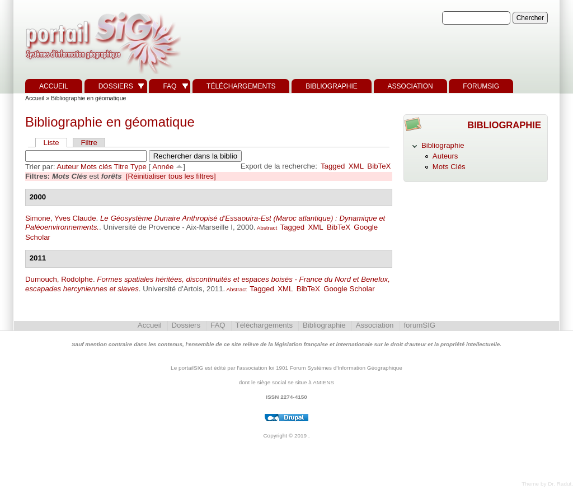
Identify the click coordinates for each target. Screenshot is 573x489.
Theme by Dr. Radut (546, 484)
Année (162, 166)
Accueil (53, 86)
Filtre (89, 142)
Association (410, 86)
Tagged (333, 166)
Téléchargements (240, 86)
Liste (51, 142)
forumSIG (481, 86)
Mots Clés (449, 166)
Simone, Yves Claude (60, 218)
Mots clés (96, 166)
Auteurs (445, 156)
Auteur (67, 166)
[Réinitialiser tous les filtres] (171, 176)
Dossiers (115, 86)
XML (356, 166)
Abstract (266, 228)
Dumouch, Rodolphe (59, 279)
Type (138, 166)
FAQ (169, 86)
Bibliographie (332, 86)
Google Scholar (348, 289)
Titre (121, 166)
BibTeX (379, 166)
